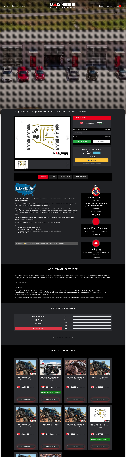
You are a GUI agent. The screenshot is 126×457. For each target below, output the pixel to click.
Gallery (23, 6)
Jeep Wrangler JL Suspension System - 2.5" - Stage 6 (100, 378)
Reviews (53, 176)
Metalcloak (107, 136)
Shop (6, 6)
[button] (68, 138)
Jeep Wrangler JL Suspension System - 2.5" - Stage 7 (75, 425)
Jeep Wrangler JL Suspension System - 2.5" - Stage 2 (75, 378)
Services (14, 6)
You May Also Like (66, 176)
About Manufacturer (81, 176)
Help (101, 6)
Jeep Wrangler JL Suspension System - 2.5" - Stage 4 (26, 378)
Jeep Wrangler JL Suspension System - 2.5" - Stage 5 (50, 425)
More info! (107, 129)
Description (43, 176)
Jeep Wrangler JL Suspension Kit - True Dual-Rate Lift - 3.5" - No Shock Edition (50, 379)
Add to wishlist (101, 141)
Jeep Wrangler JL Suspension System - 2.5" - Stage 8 (26, 425)
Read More (96, 234)
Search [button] (109, 6)
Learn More (97, 153)
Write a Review (38, 328)
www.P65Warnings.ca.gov (57, 243)
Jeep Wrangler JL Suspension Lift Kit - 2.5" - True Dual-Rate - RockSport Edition (100, 426)
